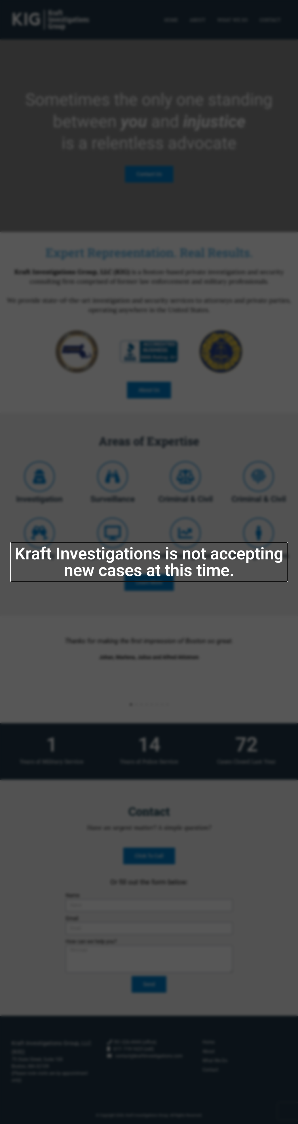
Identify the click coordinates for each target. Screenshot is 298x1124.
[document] (149, 562)
